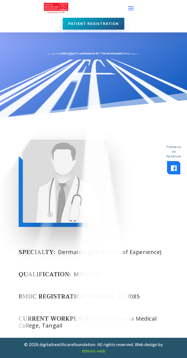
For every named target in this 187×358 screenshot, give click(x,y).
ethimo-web (93, 350)
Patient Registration (93, 23)
